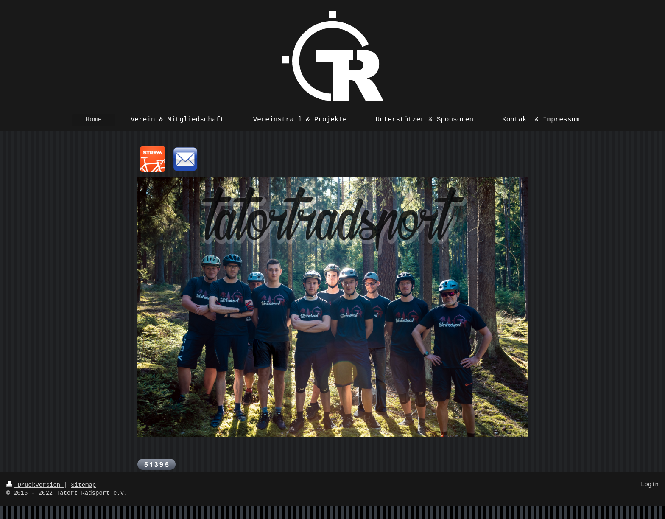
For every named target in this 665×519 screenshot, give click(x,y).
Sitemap (83, 485)
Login (650, 484)
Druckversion (35, 485)
